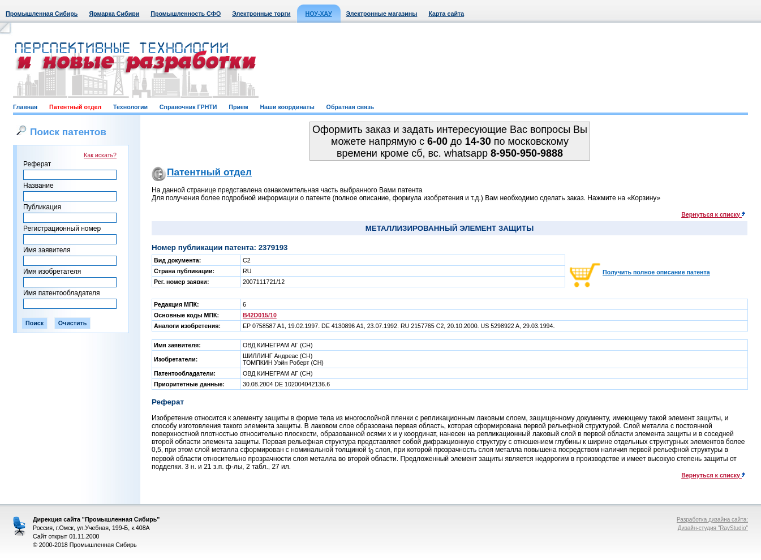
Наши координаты (287, 107)
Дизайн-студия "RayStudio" (713, 528)
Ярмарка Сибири (114, 13)
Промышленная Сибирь (42, 13)
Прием (238, 107)
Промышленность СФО (186, 13)
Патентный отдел (75, 107)
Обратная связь (350, 107)
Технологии (130, 107)
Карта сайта (446, 13)
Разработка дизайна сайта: (712, 519)
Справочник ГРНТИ (188, 107)
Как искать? (100, 155)
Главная (25, 107)
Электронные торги (261, 13)
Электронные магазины (382, 13)
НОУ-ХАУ (319, 13)
